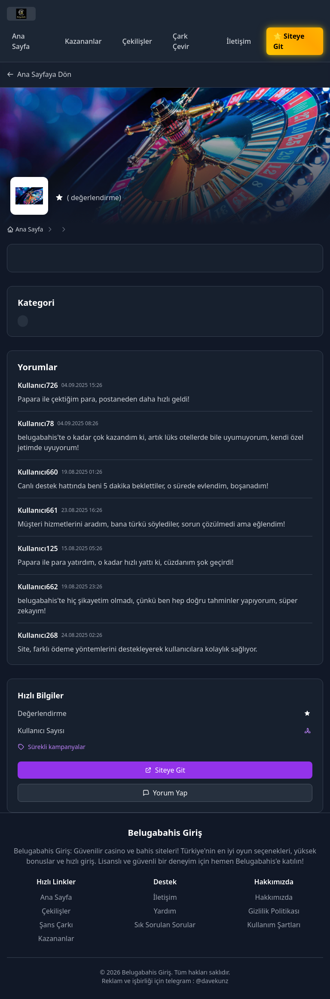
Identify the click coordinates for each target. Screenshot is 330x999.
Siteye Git (165, 770)
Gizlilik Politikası (273, 911)
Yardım (165, 911)
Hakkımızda (274, 897)
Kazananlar (83, 41)
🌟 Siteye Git (288, 41)
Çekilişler (137, 41)
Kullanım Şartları (273, 924)
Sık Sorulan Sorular (165, 924)
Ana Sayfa (21, 41)
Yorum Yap (165, 793)
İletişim (238, 41)
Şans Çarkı (56, 924)
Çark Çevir (181, 41)
